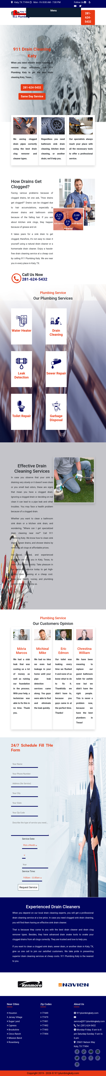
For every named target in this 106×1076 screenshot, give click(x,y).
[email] (89, 1021)
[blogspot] (84, 1051)
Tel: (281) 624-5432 (86, 1025)
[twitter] (77, 1058)
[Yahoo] (91, 1058)
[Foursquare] (98, 1058)
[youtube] (91, 1051)
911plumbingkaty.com (87, 1013)
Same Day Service (32, 96)
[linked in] (98, 1051)
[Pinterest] (77, 1064)
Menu (53, 10)
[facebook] (77, 1051)
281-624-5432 (88, 17)
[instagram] (84, 1058)
